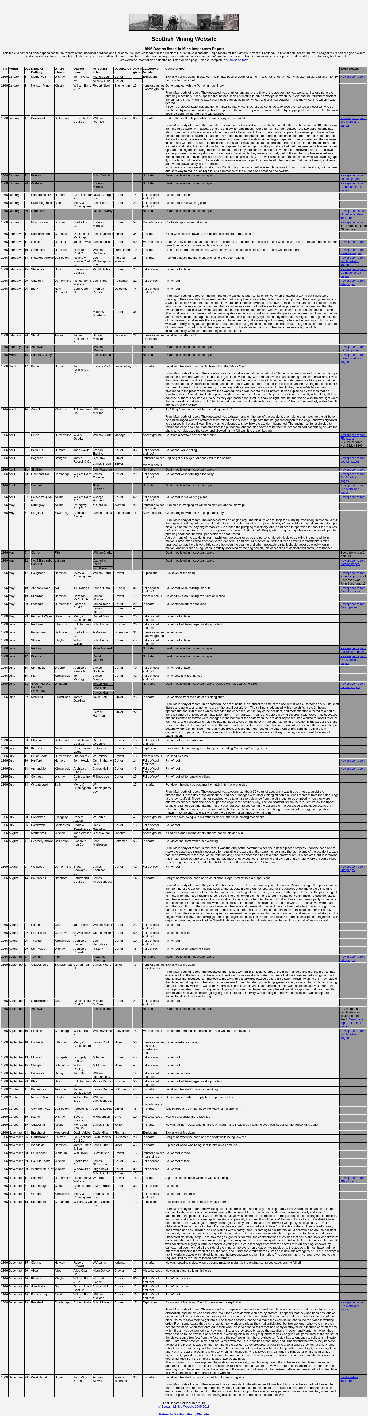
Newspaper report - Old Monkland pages (353, 261)
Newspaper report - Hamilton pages (353, 251)
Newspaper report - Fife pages (353, 282)
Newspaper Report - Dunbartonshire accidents (353, 214)
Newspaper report (352, 76)
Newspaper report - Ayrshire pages (353, 589)
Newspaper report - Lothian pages (353, 177)
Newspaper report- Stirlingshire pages (353, 649)
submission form (237, 60)
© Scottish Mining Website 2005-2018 (183, 1406)
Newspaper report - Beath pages (353, 605)
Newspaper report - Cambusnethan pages (353, 187)
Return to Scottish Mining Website (184, 1414)
